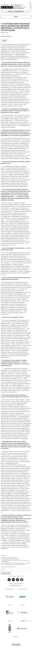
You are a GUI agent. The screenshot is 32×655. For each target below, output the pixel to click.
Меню (16, 16)
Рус (30, 2)
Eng (30, 3)
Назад (4, 40)
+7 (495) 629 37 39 (18, 11)
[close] (31, 621)
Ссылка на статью (6, 36)
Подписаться (5, 573)
